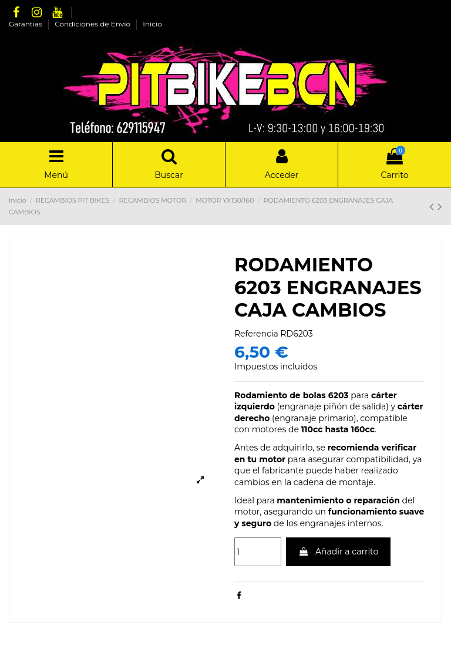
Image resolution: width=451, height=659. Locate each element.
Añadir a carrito (338, 551)
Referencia (256, 333)
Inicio (152, 23)
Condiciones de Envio (93, 23)
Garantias (26, 23)
